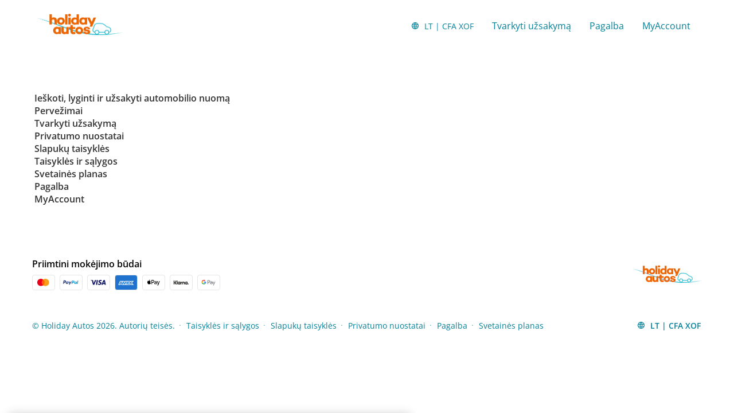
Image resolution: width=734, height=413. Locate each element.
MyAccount (666, 26)
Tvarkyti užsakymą (531, 26)
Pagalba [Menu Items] (452, 325)
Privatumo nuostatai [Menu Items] (386, 325)
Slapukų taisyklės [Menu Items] (304, 325)
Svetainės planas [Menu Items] (511, 325)
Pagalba (606, 26)
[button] (442, 25)
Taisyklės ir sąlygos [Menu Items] (222, 325)
